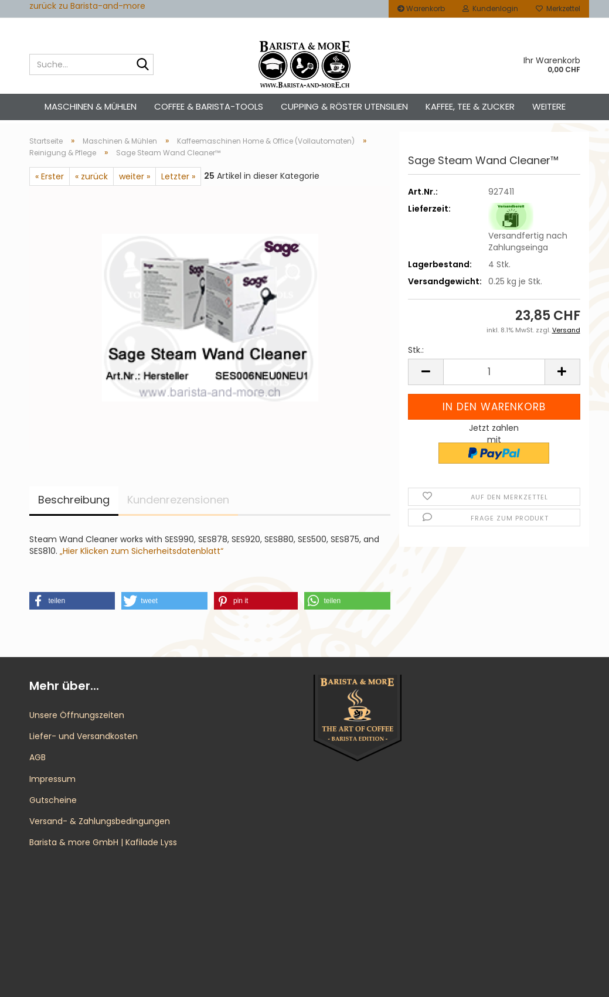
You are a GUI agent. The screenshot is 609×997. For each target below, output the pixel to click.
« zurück (91, 176)
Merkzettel (558, 8)
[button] (425, 372)
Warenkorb (421, 8)
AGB (37, 757)
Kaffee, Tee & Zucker (470, 106)
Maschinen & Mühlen (91, 106)
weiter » (134, 176)
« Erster (49, 176)
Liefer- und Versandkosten (83, 736)
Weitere (549, 106)
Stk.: (416, 350)
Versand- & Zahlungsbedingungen (99, 821)
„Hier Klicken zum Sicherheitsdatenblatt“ (141, 551)
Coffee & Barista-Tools (208, 106)
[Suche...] (142, 65)
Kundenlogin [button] (490, 8)
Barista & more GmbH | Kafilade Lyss (103, 842)
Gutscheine (53, 800)
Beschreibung (74, 499)
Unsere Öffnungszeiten (76, 715)
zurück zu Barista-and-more (87, 6)
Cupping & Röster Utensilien (344, 106)
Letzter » (178, 176)
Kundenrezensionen (178, 499)
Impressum (52, 779)
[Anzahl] (494, 372)
